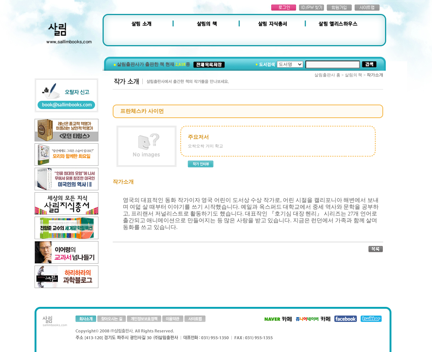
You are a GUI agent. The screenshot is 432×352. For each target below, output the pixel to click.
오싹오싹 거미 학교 (205, 146)
